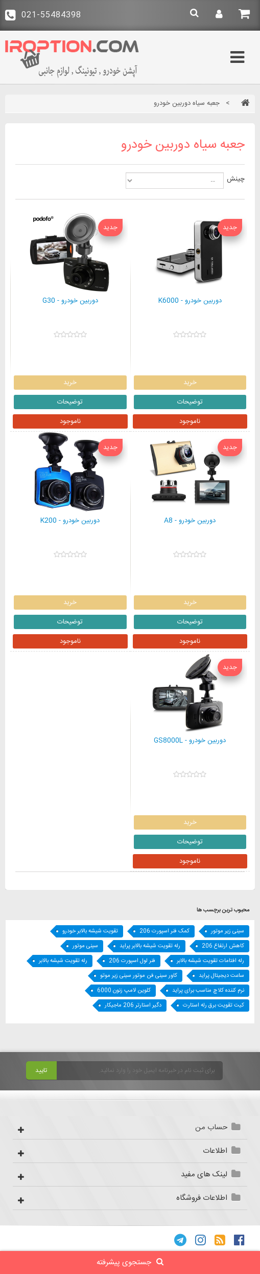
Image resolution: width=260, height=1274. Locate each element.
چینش (236, 179)
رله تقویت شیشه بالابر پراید (150, 946)
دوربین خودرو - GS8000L (190, 741)
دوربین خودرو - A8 (190, 521)
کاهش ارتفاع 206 (223, 946)
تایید (41, 1070)
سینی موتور (85, 946)
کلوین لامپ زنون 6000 (124, 990)
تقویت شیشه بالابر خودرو (90, 931)
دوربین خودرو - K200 (70, 521)
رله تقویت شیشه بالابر (63, 961)
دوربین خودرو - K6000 (190, 301)
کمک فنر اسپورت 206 (164, 931)
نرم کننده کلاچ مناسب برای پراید (208, 990)
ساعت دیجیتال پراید (221, 975)
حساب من (211, 1127)
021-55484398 (43, 15)
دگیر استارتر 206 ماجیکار (133, 1005)
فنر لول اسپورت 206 (132, 961)
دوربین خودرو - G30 (70, 301)
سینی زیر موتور (227, 931)
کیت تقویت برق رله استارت (213, 1005)
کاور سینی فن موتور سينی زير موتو (138, 975)
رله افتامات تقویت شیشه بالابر (210, 961)
